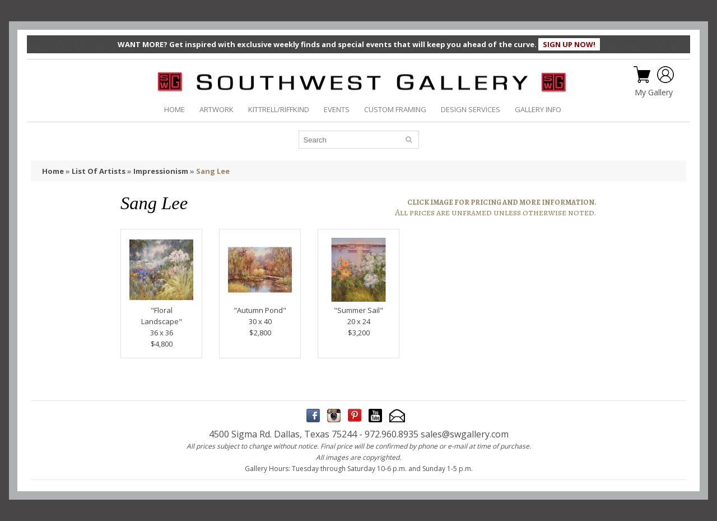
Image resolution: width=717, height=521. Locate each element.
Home (53, 171)
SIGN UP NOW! (569, 44)
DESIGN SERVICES (470, 109)
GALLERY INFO (538, 109)
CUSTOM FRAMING (395, 109)
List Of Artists (98, 171)
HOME (174, 109)
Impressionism (160, 171)
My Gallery (654, 92)
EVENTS (337, 109)
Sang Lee (213, 171)
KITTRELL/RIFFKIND (278, 109)
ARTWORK (216, 109)
